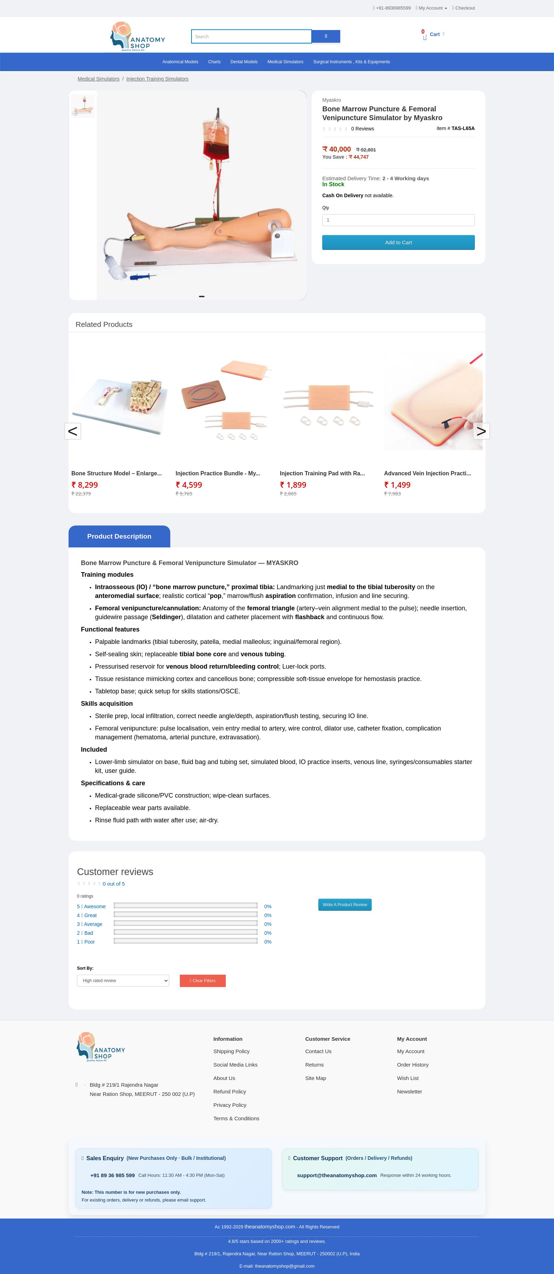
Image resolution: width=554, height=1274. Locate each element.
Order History (413, 1065)
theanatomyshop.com (269, 1226)
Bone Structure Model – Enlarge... (116, 473)
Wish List (408, 1078)
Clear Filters (203, 980)
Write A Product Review (345, 904)
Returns (314, 1065)
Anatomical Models (180, 61)
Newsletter (409, 1091)
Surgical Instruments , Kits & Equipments (351, 61)
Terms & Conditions (236, 1118)
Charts (214, 61)
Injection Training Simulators (157, 79)
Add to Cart (398, 242)
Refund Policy (229, 1091)
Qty (325, 207)
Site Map (315, 1078)
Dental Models (244, 61)
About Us (224, 1078)
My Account (411, 1051)
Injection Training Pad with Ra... (322, 473)
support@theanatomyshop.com (337, 1175)
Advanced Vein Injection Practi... (427, 473)
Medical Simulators (285, 61)
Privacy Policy (229, 1105)
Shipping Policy (231, 1051)
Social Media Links (235, 1065)
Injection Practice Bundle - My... (218, 473)
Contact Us (318, 1051)
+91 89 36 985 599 (112, 1175)
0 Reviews (362, 128)
